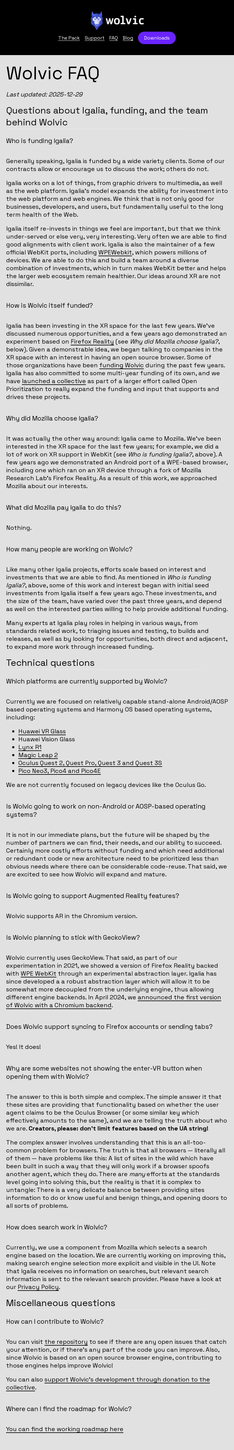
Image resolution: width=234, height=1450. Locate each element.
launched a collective (54, 381)
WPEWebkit (115, 252)
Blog (128, 38)
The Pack (69, 38)
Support (95, 38)
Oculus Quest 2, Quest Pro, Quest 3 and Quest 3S (90, 763)
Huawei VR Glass (42, 731)
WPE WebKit (38, 973)
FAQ (113, 38)
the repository (66, 1342)
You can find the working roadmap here (64, 1429)
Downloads (157, 38)
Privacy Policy (38, 1287)
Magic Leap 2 (38, 755)
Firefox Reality (92, 341)
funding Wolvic (121, 365)
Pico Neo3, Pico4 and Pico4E (59, 771)
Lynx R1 (29, 747)
